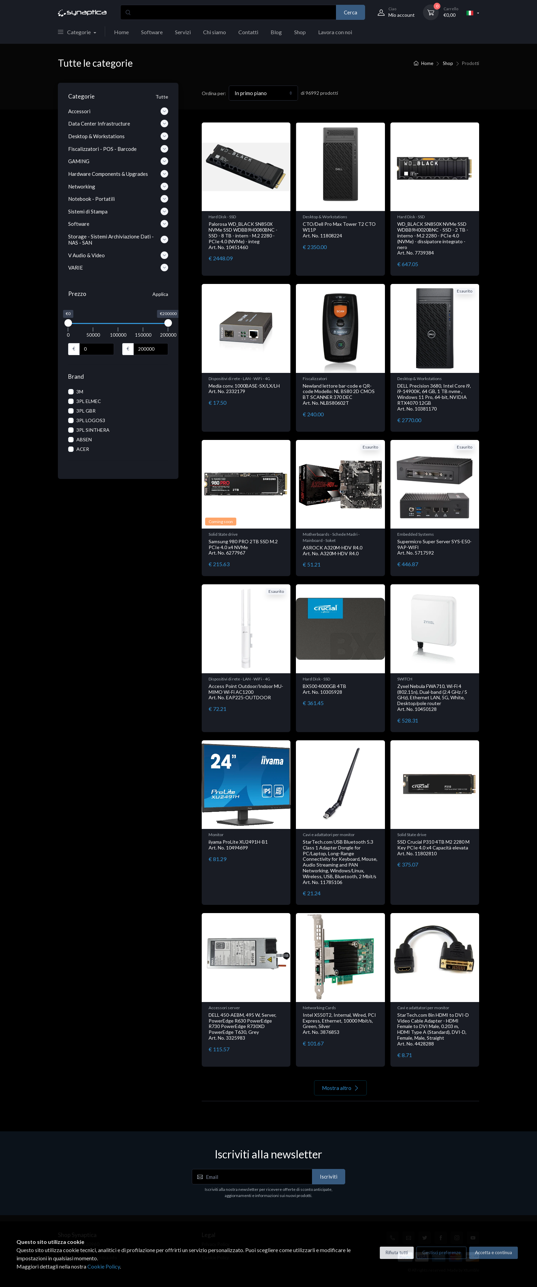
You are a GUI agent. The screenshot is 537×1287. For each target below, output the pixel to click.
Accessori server (224, 1007)
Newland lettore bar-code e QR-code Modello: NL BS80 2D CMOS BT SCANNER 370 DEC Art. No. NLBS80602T (339, 394)
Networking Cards (319, 1007)
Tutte (161, 97)
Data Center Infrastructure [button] (118, 123)
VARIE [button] (118, 267)
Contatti (248, 32)
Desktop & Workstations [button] (118, 136)
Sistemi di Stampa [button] (118, 211)
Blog (276, 32)
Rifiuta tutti (397, 1252)
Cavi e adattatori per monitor (329, 834)
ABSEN (84, 439)
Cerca (350, 12)
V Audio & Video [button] (118, 255)
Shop (300, 32)
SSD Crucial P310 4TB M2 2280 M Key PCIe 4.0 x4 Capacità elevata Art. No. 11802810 (433, 847)
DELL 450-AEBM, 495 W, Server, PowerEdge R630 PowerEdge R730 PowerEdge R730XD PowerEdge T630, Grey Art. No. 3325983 (242, 1026)
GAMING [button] (118, 161)
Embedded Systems (415, 534)
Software (152, 32)
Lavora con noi (335, 32)
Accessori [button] (118, 111)
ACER (82, 449)
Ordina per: (214, 93)
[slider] (68, 323)
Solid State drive (223, 534)
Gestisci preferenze (441, 1252)
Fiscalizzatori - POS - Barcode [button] (118, 149)
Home (121, 32)
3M (79, 391)
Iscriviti (328, 1176)
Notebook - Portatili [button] (118, 199)
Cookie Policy (103, 1266)
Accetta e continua (493, 1252)
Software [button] (118, 224)
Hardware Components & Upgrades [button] (118, 174)
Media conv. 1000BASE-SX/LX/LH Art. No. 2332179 (244, 388)
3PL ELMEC (88, 401)
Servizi (183, 32)
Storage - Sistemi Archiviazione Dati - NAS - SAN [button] (118, 239)
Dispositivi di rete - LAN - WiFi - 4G (239, 378)
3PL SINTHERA (93, 430)
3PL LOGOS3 (90, 420)
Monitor (216, 834)
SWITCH (404, 678)
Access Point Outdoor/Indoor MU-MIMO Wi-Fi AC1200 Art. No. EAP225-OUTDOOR (246, 692)
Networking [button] (118, 186)
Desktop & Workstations (325, 216)
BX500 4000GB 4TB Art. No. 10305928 (324, 689)
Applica (160, 294)
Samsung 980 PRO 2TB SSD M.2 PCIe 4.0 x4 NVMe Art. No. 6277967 (243, 547)
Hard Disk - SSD (222, 216)
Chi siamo (214, 32)
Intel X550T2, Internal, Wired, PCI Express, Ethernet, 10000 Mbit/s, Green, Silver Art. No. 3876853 (339, 1023)
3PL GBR (86, 411)
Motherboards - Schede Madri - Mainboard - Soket (331, 537)
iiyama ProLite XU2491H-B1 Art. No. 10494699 (238, 844)
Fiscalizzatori (315, 378)
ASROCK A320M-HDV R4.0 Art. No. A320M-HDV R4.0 (332, 550)
